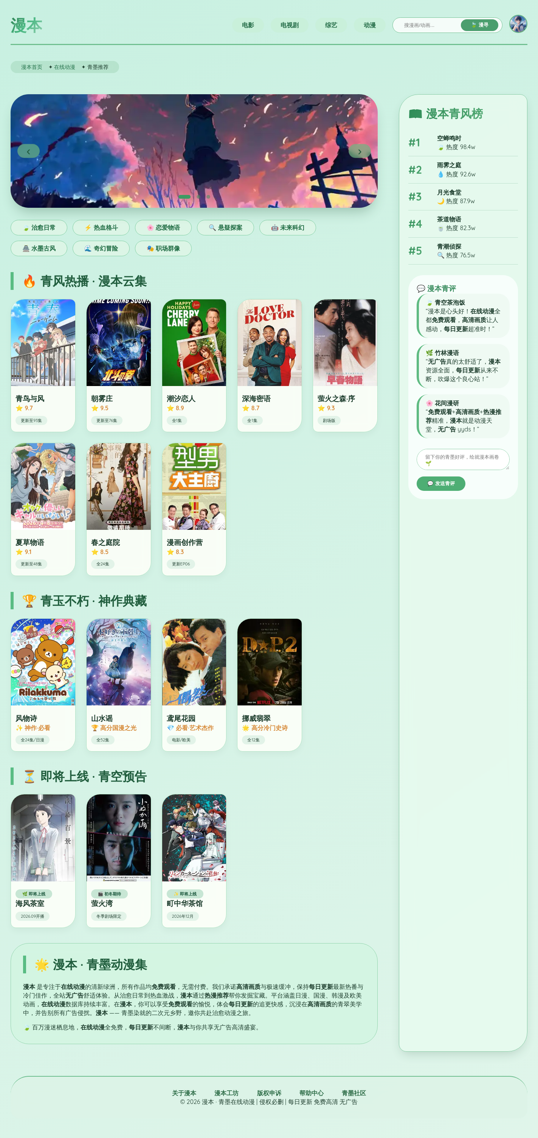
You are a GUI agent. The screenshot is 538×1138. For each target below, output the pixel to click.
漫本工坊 (226, 1093)
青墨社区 (354, 1093)
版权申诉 (269, 1093)
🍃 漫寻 (479, 25)
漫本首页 (31, 67)
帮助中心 (311, 1093)
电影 (248, 25)
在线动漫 (64, 67)
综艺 (331, 25)
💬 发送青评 (441, 486)
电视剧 (290, 25)
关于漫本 (184, 1093)
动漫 (370, 25)
